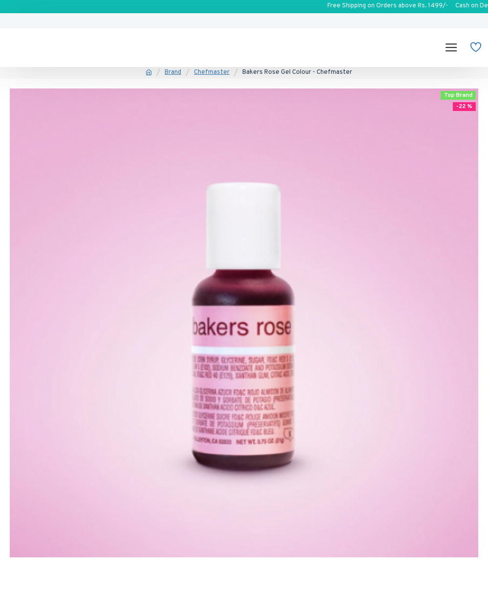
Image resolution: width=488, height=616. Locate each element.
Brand (173, 72)
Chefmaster (212, 72)
